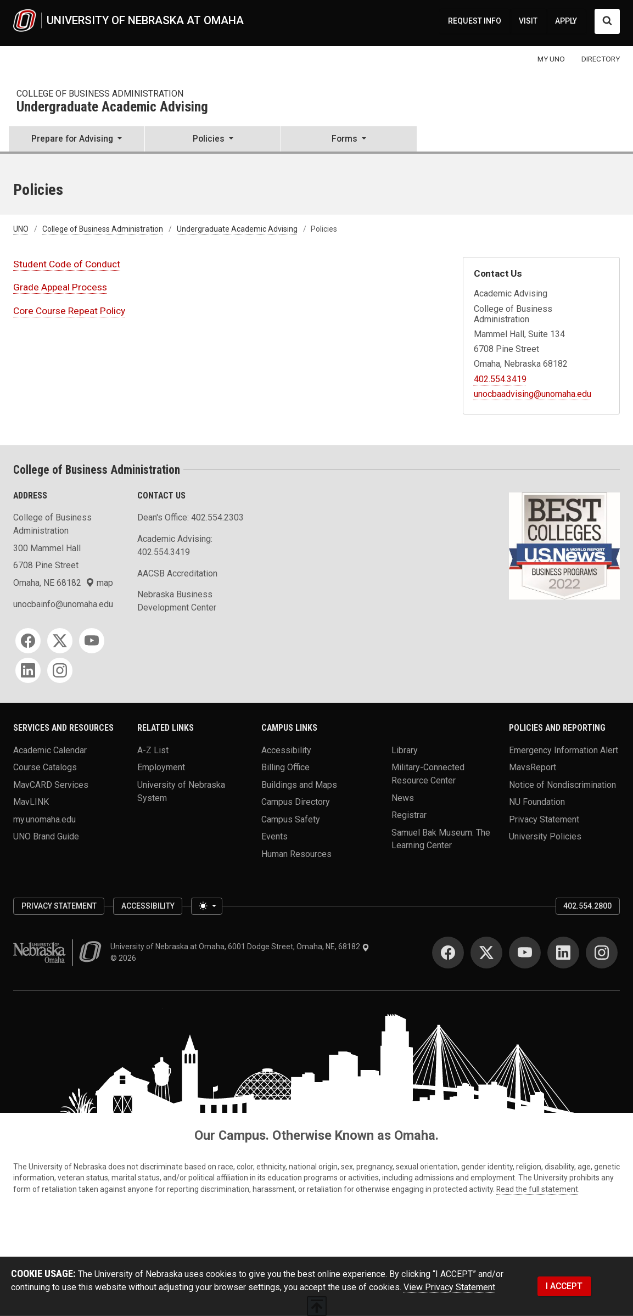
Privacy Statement (544, 819)
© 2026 (124, 958)
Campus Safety (290, 819)
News (402, 797)
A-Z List (153, 750)
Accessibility (286, 750)
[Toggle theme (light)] (206, 906)
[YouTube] (91, 640)
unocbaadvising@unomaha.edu (532, 394)
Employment (161, 767)
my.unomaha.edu (44, 819)
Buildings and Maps (299, 784)
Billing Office (285, 767)
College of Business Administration (99, 93)
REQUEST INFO (474, 20)
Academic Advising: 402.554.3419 (174, 545)
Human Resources (296, 853)
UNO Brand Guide (46, 836)
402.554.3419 (500, 379)
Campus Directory (295, 802)
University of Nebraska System (181, 791)
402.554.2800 (587, 905)
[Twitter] (59, 640)
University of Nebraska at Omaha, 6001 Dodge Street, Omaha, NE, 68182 (239, 946)
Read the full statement (537, 1189)
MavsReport (532, 767)
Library (404, 750)
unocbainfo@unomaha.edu (63, 604)
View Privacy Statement (449, 1287)
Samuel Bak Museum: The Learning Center (440, 838)
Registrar (409, 815)
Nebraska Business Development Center (176, 601)
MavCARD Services (50, 784)
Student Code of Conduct (66, 264)
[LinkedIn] (28, 670)
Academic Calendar (50, 750)
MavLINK (31, 802)
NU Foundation (537, 802)
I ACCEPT (564, 1286)
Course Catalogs (45, 767)
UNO (21, 229)
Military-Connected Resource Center (427, 774)
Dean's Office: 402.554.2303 (190, 517)
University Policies (545, 836)
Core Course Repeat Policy (69, 310)
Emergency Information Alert (563, 750)
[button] (76, 140)
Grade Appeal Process (60, 287)
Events (274, 836)
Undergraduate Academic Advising (112, 107)
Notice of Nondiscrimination (562, 784)
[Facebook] (28, 640)
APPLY (566, 20)
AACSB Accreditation (177, 573)
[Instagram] (59, 670)
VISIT (528, 20)
